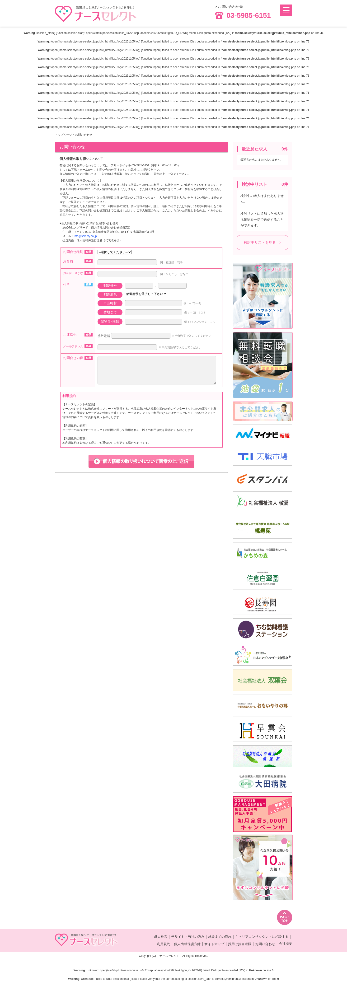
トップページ (63, 134)
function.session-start (70, 33)
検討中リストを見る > (262, 242)
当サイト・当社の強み (187, 937)
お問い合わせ (265, 944)
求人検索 (160, 937)
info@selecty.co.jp (85, 236)
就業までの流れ (219, 937)
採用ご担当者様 (239, 944)
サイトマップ (214, 944)
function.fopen (151, 41)
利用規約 (163, 944)
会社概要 (285, 943)
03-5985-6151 (243, 15)
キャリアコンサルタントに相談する (261, 937)
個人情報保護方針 (187, 944)
